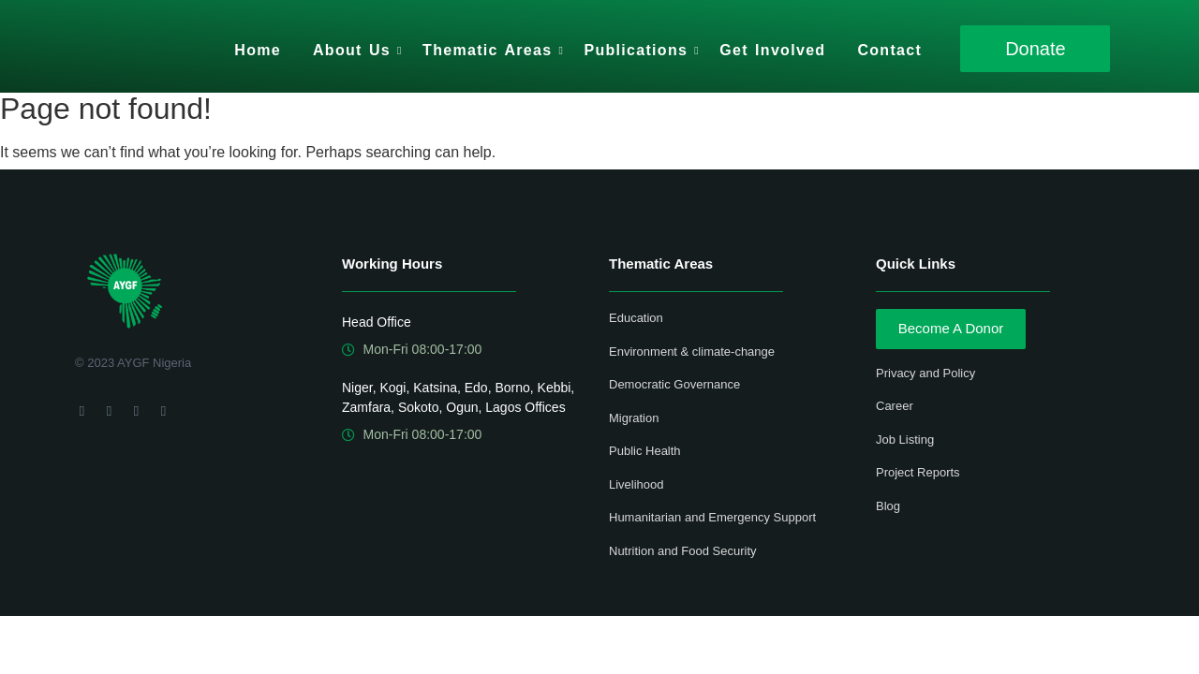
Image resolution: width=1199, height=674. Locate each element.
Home (257, 50)
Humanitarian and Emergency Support (712, 517)
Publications (639, 50)
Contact (889, 50)
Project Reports (918, 472)
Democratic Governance (674, 384)
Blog (888, 506)
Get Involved (772, 50)
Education (636, 318)
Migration (634, 418)
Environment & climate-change (692, 351)
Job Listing (905, 439)
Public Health (645, 451)
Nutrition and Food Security (683, 551)
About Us (355, 50)
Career (894, 406)
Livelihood (636, 484)
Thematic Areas (490, 50)
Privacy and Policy (925, 373)
